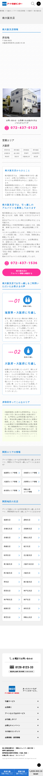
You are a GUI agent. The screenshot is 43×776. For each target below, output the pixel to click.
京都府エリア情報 (30, 473)
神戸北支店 (28, 591)
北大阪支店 (28, 555)
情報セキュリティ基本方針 (24, 748)
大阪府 (29, 11)
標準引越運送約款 (8, 750)
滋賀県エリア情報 (10, 473)
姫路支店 (7, 608)
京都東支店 (28, 529)
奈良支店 (27, 608)
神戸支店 (27, 599)
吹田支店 (7, 555)
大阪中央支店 (29, 564)
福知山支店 (28, 537)
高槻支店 (7, 546)
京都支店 (7, 537)
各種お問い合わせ (8, 755)
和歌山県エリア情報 (28, 490)
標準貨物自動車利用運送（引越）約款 (14, 753)
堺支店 (6, 582)
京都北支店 (8, 529)
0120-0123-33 (24, 667)
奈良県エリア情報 (10, 490)
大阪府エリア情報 (10, 482)
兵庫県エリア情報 (30, 482)
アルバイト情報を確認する (21, 272)
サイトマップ (20, 755)
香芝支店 (7, 617)
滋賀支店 (7, 520)
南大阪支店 (28, 582)
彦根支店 (27, 520)
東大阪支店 (8, 564)
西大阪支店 (8, 573)
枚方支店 (27, 546)
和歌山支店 (28, 617)
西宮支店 (7, 591)
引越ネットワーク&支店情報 (16, 11)
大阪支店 (27, 573)
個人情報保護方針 (8, 748)
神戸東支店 (8, 599)
